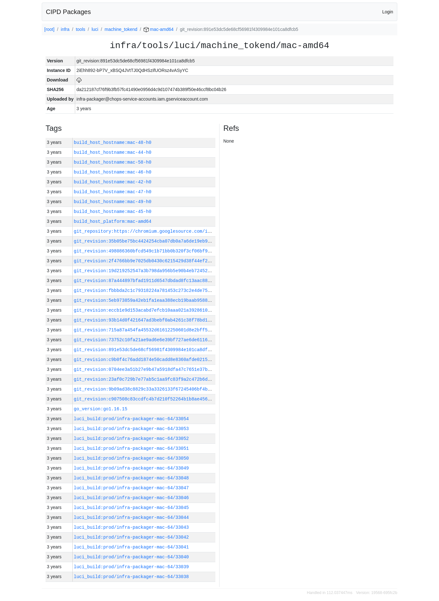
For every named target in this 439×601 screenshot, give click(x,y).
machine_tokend (120, 29)
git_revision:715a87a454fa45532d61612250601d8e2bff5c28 (145, 330)
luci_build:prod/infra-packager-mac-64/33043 (131, 527)
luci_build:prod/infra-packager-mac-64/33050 (131, 458)
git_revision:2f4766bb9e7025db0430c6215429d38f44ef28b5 (145, 261)
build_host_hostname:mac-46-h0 (113, 172)
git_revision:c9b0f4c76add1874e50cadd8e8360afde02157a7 (145, 360)
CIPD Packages (68, 11)
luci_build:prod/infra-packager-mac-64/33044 (131, 517)
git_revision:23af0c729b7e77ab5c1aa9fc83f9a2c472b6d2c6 (145, 379)
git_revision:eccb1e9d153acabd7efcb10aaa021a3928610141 (145, 310)
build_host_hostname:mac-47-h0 (113, 192)
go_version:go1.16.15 (100, 409)
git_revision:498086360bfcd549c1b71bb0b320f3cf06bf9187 (145, 251)
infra (65, 29)
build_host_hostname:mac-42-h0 (113, 182)
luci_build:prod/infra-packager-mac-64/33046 (131, 498)
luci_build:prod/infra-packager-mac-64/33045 (131, 508)
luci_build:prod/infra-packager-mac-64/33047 (131, 488)
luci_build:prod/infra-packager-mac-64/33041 (131, 547)
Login (387, 11)
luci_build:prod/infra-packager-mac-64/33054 (131, 419)
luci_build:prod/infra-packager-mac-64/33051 (131, 448)
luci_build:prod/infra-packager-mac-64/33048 (131, 478)
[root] (49, 29)
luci (94, 29)
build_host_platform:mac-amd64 (113, 221)
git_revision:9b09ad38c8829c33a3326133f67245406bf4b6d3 (145, 389)
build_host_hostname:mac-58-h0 (113, 162)
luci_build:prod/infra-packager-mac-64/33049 (131, 468)
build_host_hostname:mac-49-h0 (113, 202)
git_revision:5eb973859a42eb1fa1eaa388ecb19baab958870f (145, 300)
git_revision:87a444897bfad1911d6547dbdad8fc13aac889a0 (145, 281)
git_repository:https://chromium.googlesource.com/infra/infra (154, 231)
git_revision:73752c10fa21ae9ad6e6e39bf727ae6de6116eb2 (145, 340)
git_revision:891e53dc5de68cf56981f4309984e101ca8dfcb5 (145, 350)
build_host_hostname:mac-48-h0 (113, 142)
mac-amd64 (159, 29)
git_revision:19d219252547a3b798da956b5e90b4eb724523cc (145, 271)
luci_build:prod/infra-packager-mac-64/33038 (131, 577)
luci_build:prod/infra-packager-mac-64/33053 (131, 429)
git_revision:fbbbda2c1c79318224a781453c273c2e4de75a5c (145, 290)
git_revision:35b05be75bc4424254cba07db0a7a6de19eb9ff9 (145, 241)
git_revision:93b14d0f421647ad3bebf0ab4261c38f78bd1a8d (145, 320)
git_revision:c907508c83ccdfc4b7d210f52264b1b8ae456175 (145, 399)
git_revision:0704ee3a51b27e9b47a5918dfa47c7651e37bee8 (145, 369)
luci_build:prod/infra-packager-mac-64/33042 (131, 537)
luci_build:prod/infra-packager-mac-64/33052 (131, 438)
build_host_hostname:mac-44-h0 (113, 152)
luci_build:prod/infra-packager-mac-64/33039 (131, 567)
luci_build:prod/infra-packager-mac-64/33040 (131, 557)
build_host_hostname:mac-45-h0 (113, 212)
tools (80, 29)
